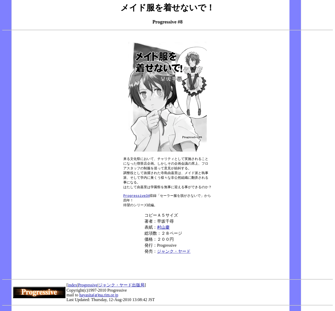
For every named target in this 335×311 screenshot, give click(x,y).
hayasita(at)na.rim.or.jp (98, 298)
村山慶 (163, 230)
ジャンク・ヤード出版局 (121, 288)
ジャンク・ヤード (174, 254)
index (72, 288)
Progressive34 (136, 198)
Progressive (88, 288)
